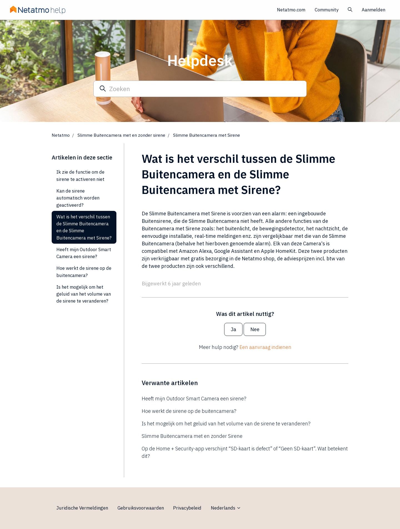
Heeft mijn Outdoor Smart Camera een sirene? (194, 398)
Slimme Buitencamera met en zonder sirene (121, 135)
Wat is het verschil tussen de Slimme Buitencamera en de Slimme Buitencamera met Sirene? (84, 227)
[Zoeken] (200, 89)
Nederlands (226, 508)
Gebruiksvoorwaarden (141, 508)
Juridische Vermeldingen (82, 508)
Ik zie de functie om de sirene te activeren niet (80, 175)
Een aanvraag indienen (265, 347)
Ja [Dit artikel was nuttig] (233, 329)
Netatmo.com (291, 10)
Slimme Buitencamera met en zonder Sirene (192, 436)
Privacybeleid (187, 508)
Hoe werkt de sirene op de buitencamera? (189, 411)
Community (326, 10)
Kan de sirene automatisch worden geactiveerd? (77, 198)
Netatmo (61, 135)
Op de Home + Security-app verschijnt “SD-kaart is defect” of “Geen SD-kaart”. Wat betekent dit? (245, 452)
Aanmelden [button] (373, 10)
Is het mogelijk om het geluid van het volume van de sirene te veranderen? (226, 423)
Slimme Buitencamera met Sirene (206, 135)
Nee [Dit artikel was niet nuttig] (254, 329)
